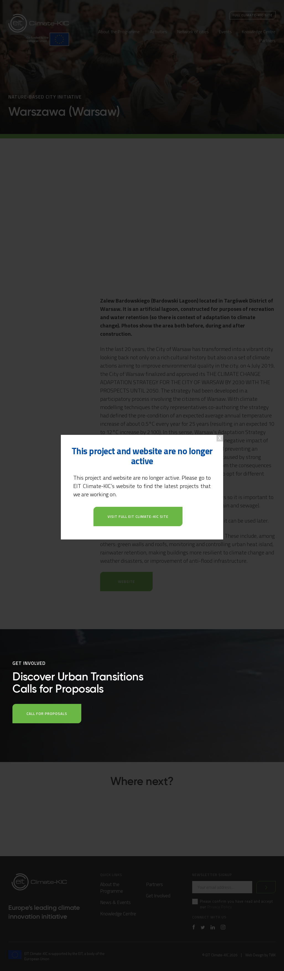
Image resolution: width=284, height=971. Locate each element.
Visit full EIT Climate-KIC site (138, 516)
